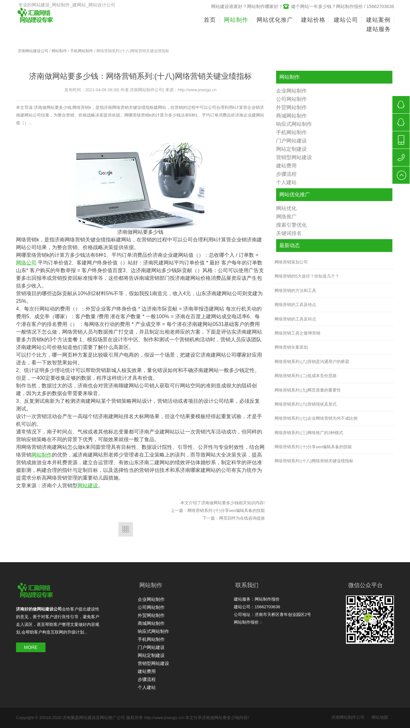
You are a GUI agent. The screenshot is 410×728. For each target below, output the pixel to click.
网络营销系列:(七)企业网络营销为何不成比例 (316, 418)
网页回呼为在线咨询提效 (242, 518)
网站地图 (382, 717)
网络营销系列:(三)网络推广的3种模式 (309, 432)
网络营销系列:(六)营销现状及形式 (306, 404)
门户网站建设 (291, 140)
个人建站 (286, 182)
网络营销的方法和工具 (295, 290)
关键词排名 (289, 233)
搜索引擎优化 (291, 225)
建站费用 (286, 165)
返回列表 (126, 529)
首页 (210, 20)
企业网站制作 (291, 90)
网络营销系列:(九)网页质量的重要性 (308, 390)
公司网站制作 (291, 99)
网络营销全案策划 (291, 347)
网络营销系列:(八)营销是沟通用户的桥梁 (312, 361)
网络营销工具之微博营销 (297, 333)
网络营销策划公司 (291, 262)
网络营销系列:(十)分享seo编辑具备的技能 (226, 510)
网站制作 (59, 51)
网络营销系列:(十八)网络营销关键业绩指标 (314, 460)
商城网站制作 (291, 115)
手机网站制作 (81, 51)
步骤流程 (286, 174)
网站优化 (286, 208)
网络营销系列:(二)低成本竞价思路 (306, 375)
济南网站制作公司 (350, 717)
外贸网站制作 (291, 107)
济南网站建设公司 (33, 51)
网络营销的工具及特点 (295, 304)
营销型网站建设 (294, 157)
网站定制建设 (291, 149)
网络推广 (286, 216)
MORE (30, 647)
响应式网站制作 (294, 124)
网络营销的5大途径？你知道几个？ (307, 276)
